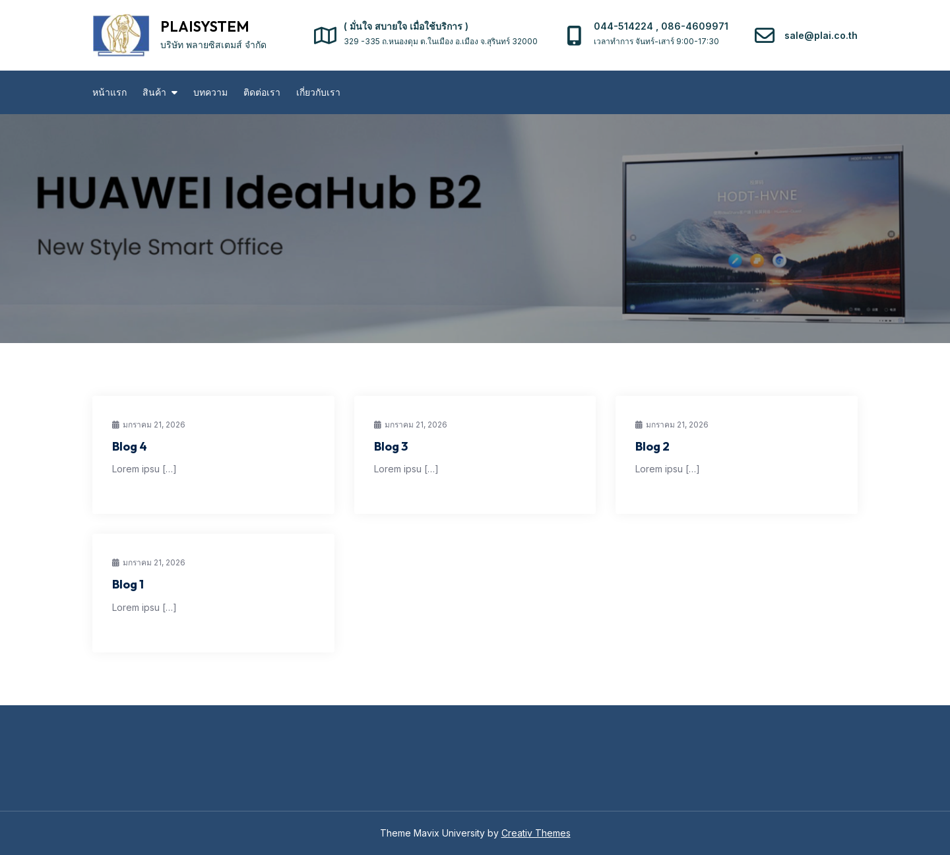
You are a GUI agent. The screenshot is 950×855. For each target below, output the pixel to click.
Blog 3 (391, 446)
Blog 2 (652, 446)
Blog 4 (129, 446)
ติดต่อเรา (261, 92)
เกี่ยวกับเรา (318, 92)
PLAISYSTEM (204, 26)
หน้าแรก (109, 92)
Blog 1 (128, 584)
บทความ (210, 92)
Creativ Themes (536, 833)
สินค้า (154, 92)
